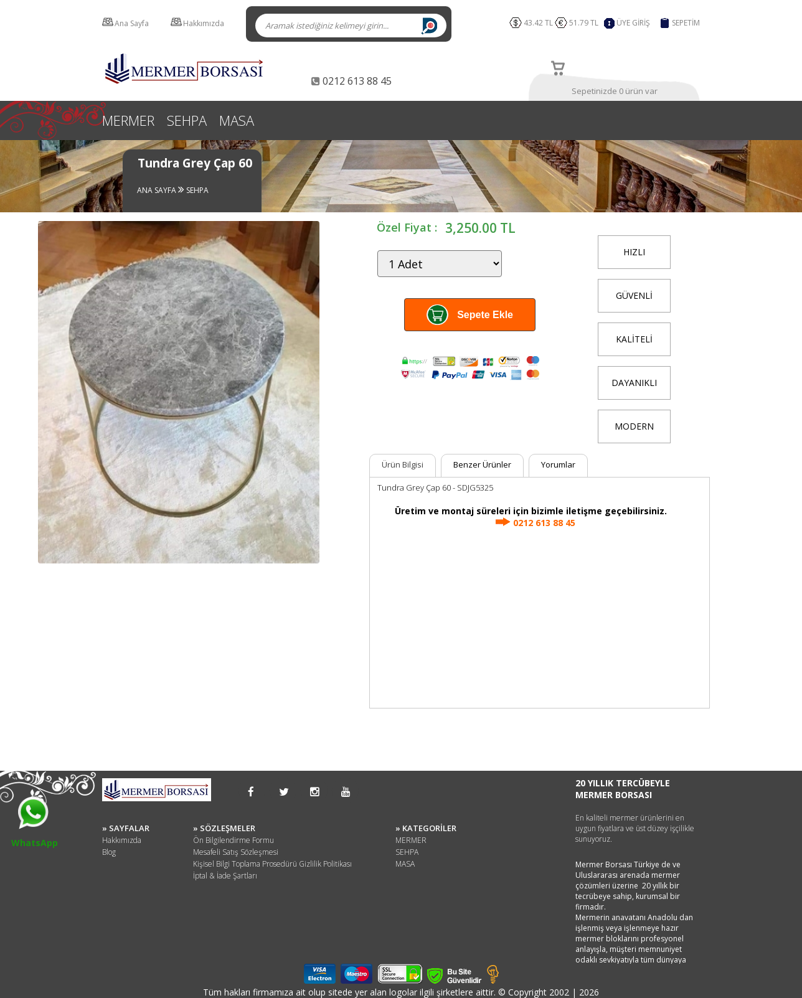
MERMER (128, 120)
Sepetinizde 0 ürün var (615, 91)
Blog (109, 852)
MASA (236, 120)
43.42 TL (538, 22)
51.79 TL (585, 22)
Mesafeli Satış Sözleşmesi (235, 852)
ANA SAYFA (157, 190)
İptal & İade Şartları (225, 875)
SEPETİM (686, 22)
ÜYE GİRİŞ (633, 22)
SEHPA (187, 120)
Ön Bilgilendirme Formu (233, 840)
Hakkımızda (203, 23)
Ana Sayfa (132, 23)
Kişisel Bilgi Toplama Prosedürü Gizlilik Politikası (272, 864)
